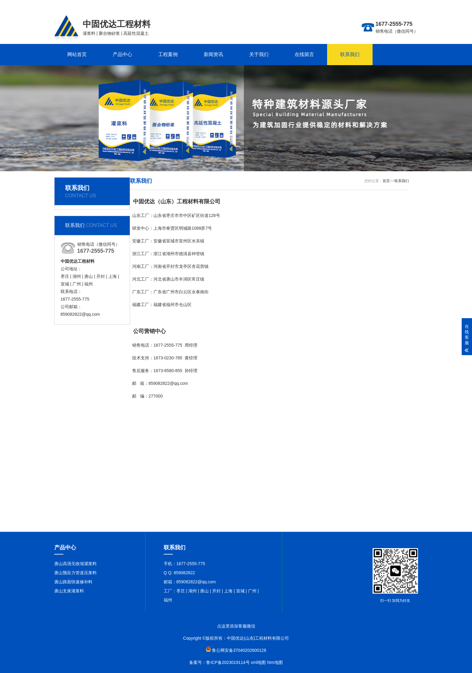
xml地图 (258, 662)
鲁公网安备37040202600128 (239, 650)
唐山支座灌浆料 (69, 590)
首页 (386, 181)
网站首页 (77, 54)
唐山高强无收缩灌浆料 (75, 563)
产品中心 (122, 54)
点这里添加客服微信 (236, 626)
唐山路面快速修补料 (73, 581)
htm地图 (275, 662)
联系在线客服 (405, 4)
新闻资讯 (213, 54)
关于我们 (259, 54)
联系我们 (350, 54)
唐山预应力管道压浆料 (75, 572)
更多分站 (382, 4)
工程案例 (168, 54)
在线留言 (304, 54)
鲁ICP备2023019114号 (227, 662)
